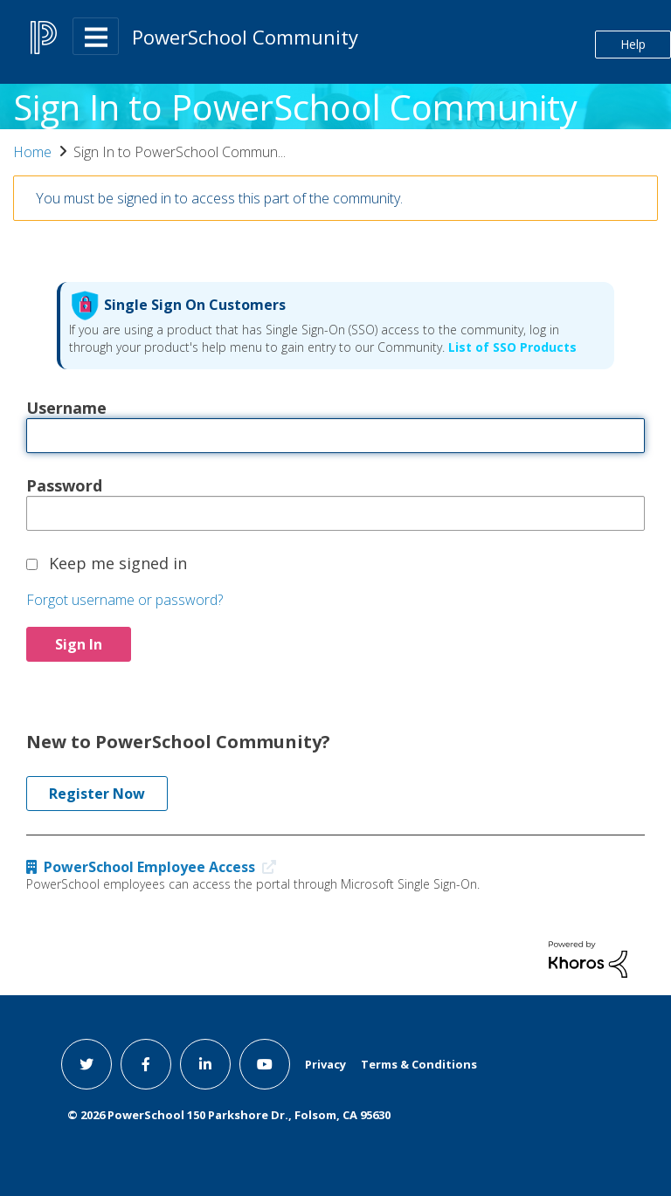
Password (64, 484)
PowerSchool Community (245, 37)
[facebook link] (146, 1064)
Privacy (325, 1064)
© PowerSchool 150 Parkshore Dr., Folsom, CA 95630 (229, 1115)
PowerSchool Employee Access (155, 866)
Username (66, 406)
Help (633, 44)
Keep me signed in (118, 562)
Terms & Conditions (419, 1064)
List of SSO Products (511, 347)
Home (32, 152)
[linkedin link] (205, 1064)
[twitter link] (86, 1064)
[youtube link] (264, 1064)
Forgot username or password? (124, 599)
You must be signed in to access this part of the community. (219, 198)
